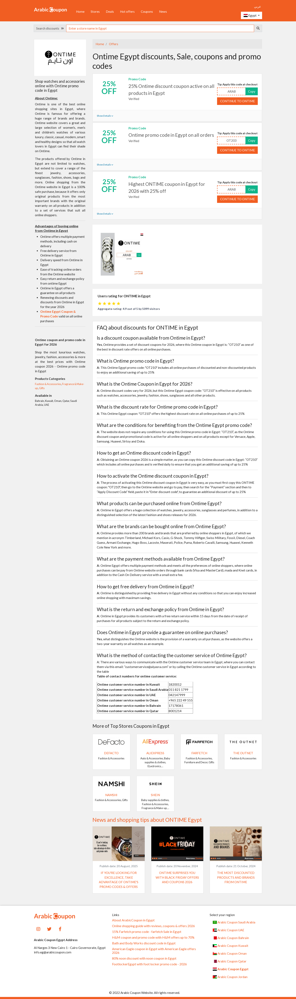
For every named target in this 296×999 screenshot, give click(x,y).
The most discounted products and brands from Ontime (236, 877)
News (163, 11)
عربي (257, 6)
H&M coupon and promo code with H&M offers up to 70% (153, 937)
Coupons (147, 11)
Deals (110, 11)
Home (80, 11)
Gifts (42, 388)
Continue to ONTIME (237, 101)
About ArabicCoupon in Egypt (133, 920)
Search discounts (50, 28)
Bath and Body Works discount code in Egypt (144, 943)
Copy (251, 91)
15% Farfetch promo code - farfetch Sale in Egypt (146, 931)
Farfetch (199, 753)
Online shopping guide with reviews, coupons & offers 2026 (153, 926)
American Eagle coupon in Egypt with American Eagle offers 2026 (154, 950)
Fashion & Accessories (48, 384)
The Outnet (243, 753)
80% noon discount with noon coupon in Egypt (144, 958)
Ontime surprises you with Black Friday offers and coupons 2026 (177, 877)
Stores (95, 11)
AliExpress (155, 753)
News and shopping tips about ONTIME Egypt (147, 819)
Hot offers (127, 11)
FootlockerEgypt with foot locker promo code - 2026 (149, 964)
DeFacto (111, 753)
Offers (113, 44)
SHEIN (155, 795)
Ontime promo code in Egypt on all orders (171, 135)
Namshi (111, 795)
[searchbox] (160, 28)
